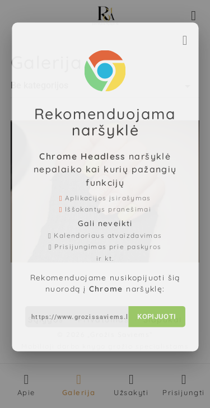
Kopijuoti (153, 309)
